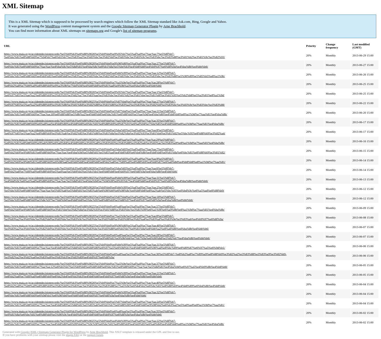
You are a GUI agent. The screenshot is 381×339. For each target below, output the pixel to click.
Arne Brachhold (174, 26)
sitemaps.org (94, 31)
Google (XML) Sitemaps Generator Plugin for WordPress (53, 332)
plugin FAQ (72, 334)
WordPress (52, 26)
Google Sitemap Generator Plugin (135, 26)
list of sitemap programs (139, 31)
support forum (95, 334)
